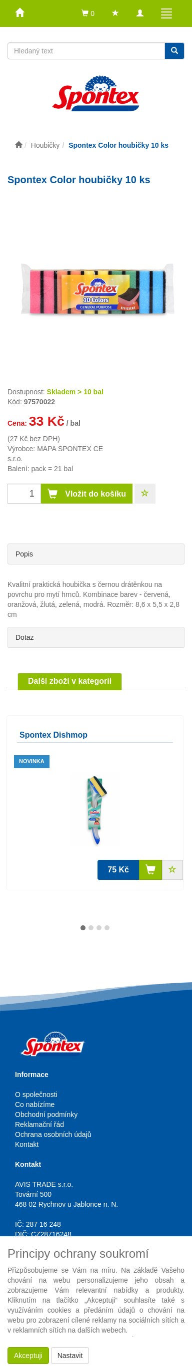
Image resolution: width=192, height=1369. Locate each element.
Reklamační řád (39, 1124)
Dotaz (25, 637)
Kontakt (26, 1144)
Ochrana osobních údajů (53, 1134)
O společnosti (36, 1094)
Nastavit (70, 1356)
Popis (24, 554)
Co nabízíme (34, 1104)
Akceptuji (28, 1356)
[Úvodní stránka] (18, 145)
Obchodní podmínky (46, 1114)
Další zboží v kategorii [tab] (70, 681)
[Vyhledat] (174, 50)
